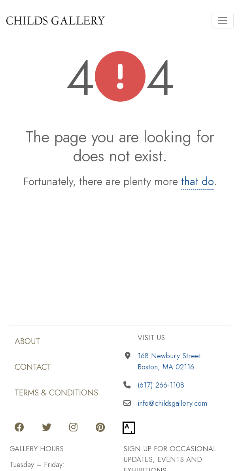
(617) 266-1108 (161, 385)
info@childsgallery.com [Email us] (172, 403)
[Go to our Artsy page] (128, 428)
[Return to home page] (102, 20)
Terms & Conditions (56, 392)
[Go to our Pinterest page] (100, 428)
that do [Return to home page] (197, 181)
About (27, 341)
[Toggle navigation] (223, 20)
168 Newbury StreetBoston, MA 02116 (169, 361)
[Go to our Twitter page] (47, 428)
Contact (33, 367)
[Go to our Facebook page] (19, 428)
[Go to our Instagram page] (73, 428)
